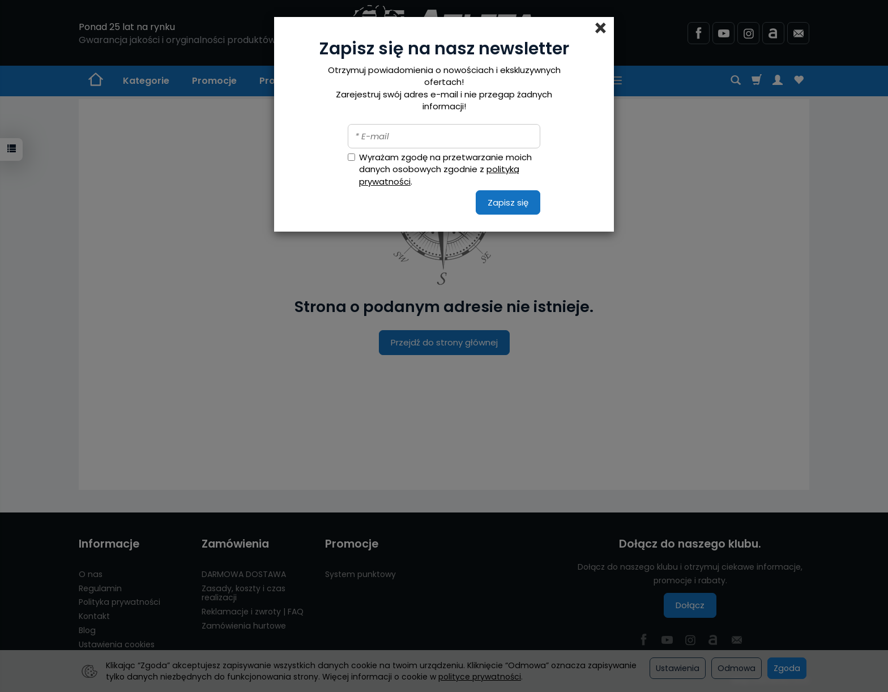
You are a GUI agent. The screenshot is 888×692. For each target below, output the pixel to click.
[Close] (600, 28)
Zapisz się (508, 202)
